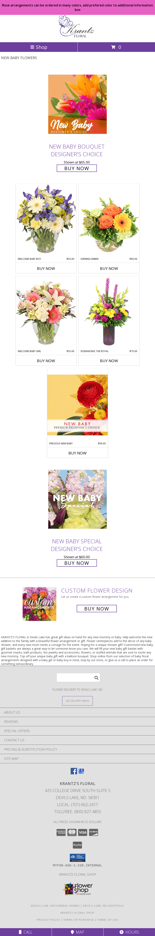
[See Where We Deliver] (77, 701)
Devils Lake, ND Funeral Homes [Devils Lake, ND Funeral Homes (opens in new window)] (55, 905)
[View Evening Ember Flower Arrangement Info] (109, 220)
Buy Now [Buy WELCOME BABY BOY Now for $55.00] (46, 268)
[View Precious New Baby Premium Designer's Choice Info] (77, 404)
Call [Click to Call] (25, 932)
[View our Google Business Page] (81, 773)
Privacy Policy (48, 920)
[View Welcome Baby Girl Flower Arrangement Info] (46, 312)
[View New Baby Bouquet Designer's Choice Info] (77, 104)
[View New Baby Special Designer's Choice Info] (77, 499)
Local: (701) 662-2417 (77, 804)
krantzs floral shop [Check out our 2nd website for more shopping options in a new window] (77, 874)
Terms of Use (107, 920)
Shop (38, 47)
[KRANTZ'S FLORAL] (77, 36)
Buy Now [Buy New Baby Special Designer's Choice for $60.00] (76, 563)
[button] (77, 858)
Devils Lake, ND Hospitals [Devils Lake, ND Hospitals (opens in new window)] (103, 905)
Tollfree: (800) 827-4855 (77, 811)
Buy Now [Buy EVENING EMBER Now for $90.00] (109, 268)
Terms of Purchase (78, 920)
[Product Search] (78, 677)
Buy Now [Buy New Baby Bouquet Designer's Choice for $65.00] (76, 168)
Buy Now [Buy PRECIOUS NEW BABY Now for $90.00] (77, 453)
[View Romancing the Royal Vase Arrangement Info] (109, 312)
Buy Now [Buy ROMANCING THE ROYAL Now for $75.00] (109, 360)
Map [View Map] (77, 932)
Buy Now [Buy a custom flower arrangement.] (96, 608)
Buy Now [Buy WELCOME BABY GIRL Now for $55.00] (46, 360)
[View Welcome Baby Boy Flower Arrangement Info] (46, 220)
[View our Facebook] (74, 773)
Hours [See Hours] (129, 932)
